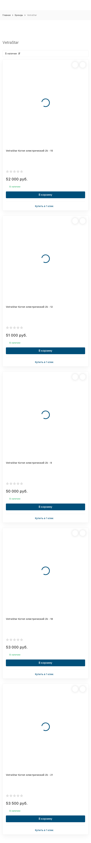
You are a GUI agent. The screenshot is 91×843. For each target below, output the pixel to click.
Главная (7, 15)
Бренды (19, 15)
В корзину (45, 194)
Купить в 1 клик (45, 205)
